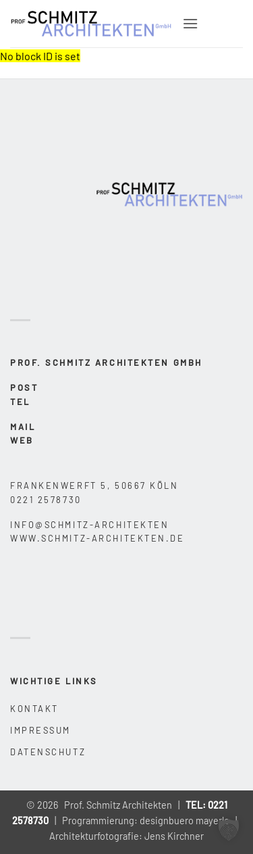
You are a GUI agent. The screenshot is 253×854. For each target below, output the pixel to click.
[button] (190, 23)
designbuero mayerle (184, 820)
